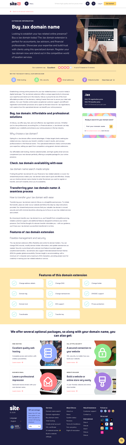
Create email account (53, 424)
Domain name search (53, 411)
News (68, 414)
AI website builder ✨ (53, 430)
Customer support (89, 411)
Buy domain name (52, 417)
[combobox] (34, 426)
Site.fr (85, 429)
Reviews (69, 421)
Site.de (85, 425)
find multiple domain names (93, 130)
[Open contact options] (122, 441)
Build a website (51, 433)
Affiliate (48, 437)
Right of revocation (73, 430)
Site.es (85, 435)
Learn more (16, 362)
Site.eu (85, 432)
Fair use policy (71, 427)
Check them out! (107, 80)
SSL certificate (51, 427)
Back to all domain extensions (23, 11)
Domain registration (53, 414)
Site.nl (85, 422)
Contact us (87, 414)
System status (71, 417)
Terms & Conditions (73, 424)
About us (69, 411)
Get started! (110, 4)
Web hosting (50, 421)
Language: (13, 418)
